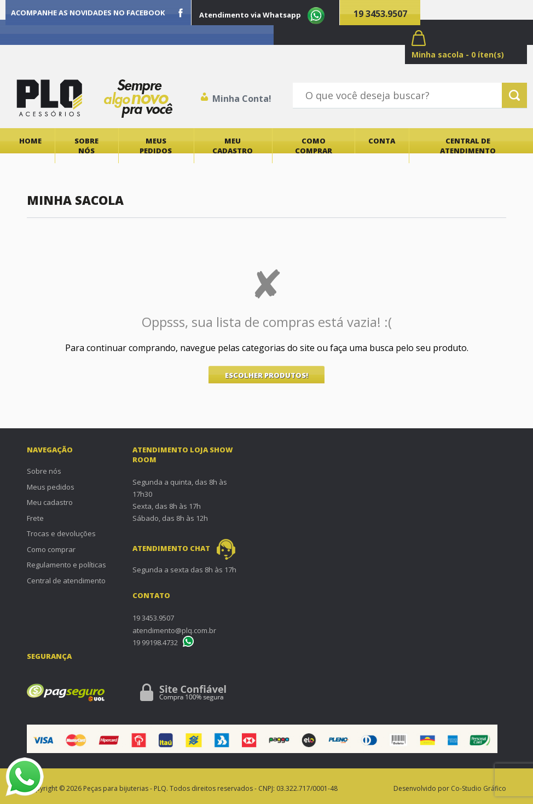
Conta (381, 141)
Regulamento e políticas (66, 565)
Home (30, 141)
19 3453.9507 (380, 14)
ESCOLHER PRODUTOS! (266, 375)
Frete (35, 518)
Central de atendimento (468, 146)
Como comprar (313, 146)
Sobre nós (86, 146)
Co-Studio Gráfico (478, 788)
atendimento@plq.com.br (174, 630)
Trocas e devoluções (61, 533)
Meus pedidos (156, 146)
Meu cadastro (232, 146)
